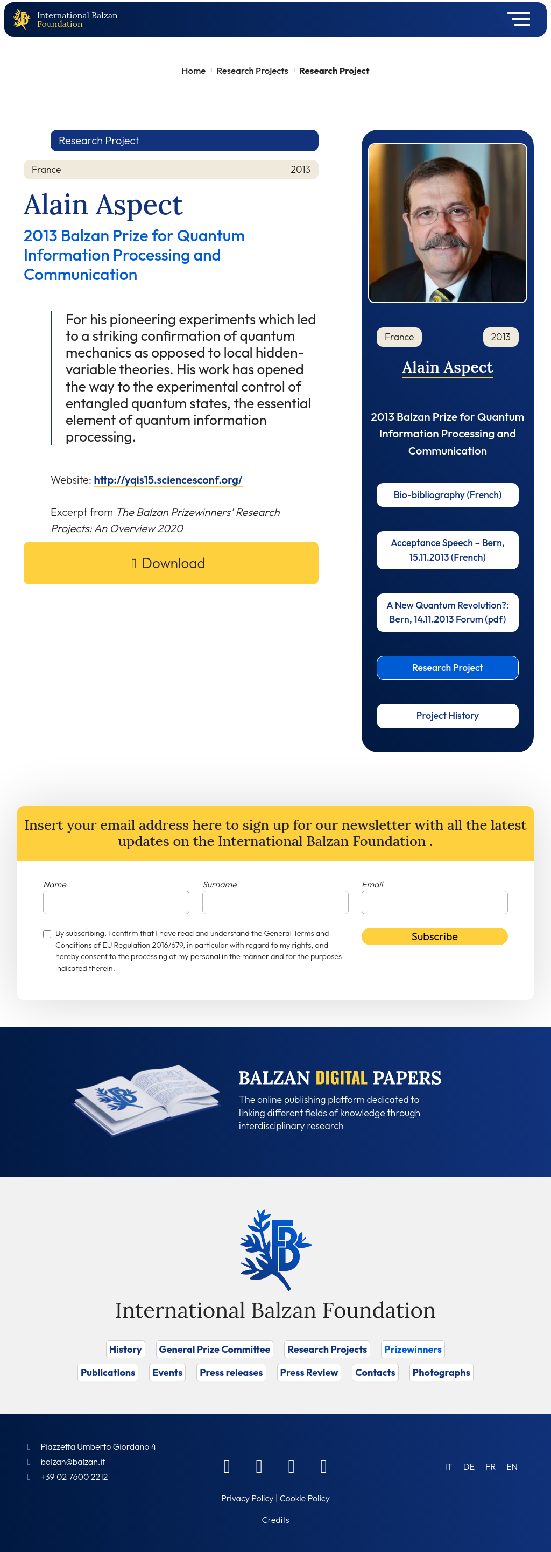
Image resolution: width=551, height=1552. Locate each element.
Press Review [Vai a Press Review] (309, 1372)
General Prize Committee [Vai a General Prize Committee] (215, 1349)
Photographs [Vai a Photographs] (441, 1372)
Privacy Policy (247, 1498)
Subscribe (435, 936)
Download (174, 563)
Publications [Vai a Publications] (108, 1372)
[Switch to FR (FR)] (490, 1466)
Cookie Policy (305, 1498)
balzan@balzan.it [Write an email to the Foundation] (72, 1461)
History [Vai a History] (125, 1349)
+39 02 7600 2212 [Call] (74, 1476)
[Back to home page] (24, 19)
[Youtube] (324, 1466)
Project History (447, 715)
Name (54, 884)
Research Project (447, 667)
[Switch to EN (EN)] (512, 1466)
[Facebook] (227, 1466)
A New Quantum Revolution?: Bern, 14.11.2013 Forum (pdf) (447, 612)
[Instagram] (291, 1466)
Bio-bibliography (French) (448, 494)
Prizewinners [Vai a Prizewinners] (413, 1349)
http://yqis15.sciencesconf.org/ (168, 479)
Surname (219, 884)
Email (372, 884)
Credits (275, 1519)
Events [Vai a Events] (167, 1372)
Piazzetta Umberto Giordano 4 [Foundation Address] (98, 1446)
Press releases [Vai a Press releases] (231, 1372)
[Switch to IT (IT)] (449, 1466)
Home (194, 70)
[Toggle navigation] (515, 19)
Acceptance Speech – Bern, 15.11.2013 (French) (447, 549)
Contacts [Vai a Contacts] (375, 1372)
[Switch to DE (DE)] (469, 1466)
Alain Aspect (447, 367)
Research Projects (252, 70)
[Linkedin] (259, 1466)
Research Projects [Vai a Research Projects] (327, 1349)
